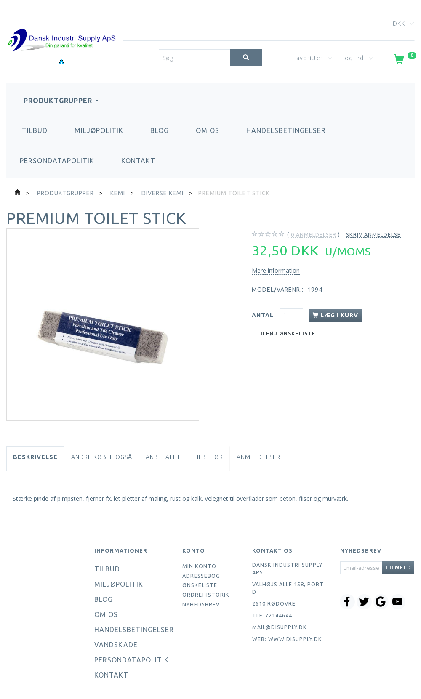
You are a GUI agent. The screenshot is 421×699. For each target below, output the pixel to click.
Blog (159, 130)
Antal (263, 315)
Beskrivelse (35, 457)
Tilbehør (208, 457)
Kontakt (138, 161)
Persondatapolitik (57, 161)
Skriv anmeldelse (373, 234)
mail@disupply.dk (279, 627)
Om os (207, 130)
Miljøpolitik (99, 130)
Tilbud (35, 130)
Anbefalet (163, 457)
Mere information (276, 270)
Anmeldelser (258, 457)
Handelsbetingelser (286, 130)
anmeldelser (313, 234)
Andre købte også (101, 457)
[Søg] (246, 57)
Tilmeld (398, 567)
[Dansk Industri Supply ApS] (61, 27)
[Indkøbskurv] (404, 60)
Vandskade (116, 645)
